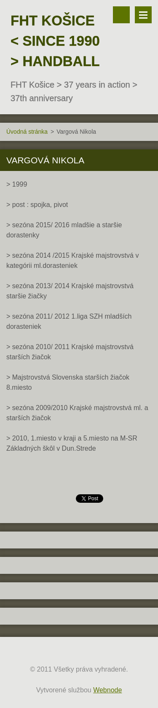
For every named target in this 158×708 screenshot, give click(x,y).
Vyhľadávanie (121, 14)
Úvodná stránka (27, 131)
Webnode (107, 690)
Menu (143, 14)
